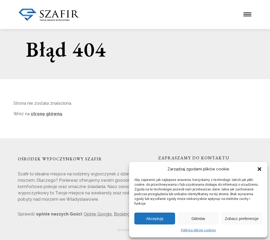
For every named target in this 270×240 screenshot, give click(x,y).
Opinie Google (98, 214)
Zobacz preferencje (241, 218)
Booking (122, 214)
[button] (259, 169)
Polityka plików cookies (198, 230)
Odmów (198, 218)
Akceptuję (155, 218)
